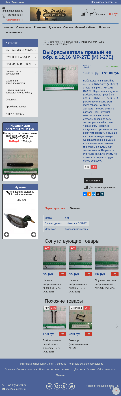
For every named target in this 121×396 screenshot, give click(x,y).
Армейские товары (16, 106)
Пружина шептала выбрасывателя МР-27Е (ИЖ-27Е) (105, 284)
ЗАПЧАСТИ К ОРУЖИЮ (64, 42)
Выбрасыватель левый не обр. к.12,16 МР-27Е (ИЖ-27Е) (52, 346)
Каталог (9, 27)
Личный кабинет (86, 27)
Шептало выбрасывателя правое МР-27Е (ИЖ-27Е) (52, 286)
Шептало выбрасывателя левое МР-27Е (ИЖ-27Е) (78, 286)
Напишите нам (13, 32)
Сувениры (11, 99)
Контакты (40, 27)
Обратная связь (106, 369)
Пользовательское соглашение (85, 363)
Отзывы (60, 375)
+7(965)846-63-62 (13, 16)
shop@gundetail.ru (12, 10)
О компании (24, 27)
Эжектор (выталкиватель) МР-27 (78, 344)
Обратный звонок (14, 20)
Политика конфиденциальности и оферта (42, 363)
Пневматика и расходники (14, 72)
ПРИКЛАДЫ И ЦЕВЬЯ (18, 64)
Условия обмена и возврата (21, 369)
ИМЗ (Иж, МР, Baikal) (93, 42)
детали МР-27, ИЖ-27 (58, 44)
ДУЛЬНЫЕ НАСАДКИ (18, 57)
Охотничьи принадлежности (15, 81)
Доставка (55, 27)
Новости (104, 27)
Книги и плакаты (15, 113)
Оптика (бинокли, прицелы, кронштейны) (19, 91)
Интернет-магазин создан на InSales (102, 387)
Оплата (68, 27)
